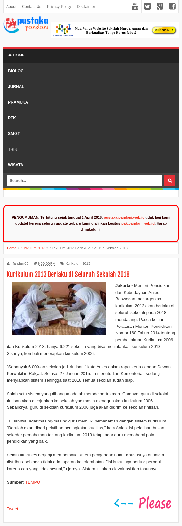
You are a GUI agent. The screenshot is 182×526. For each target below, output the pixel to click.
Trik (12, 149)
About (11, 6)
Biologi (16, 71)
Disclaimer (86, 6)
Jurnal (16, 86)
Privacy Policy (59, 6)
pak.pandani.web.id (138, 223)
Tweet (12, 508)
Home (16, 55)
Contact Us (31, 6)
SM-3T (14, 133)
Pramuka (18, 102)
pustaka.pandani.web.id (124, 217)
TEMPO (32, 482)
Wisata (15, 165)
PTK (12, 118)
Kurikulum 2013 (77, 263)
